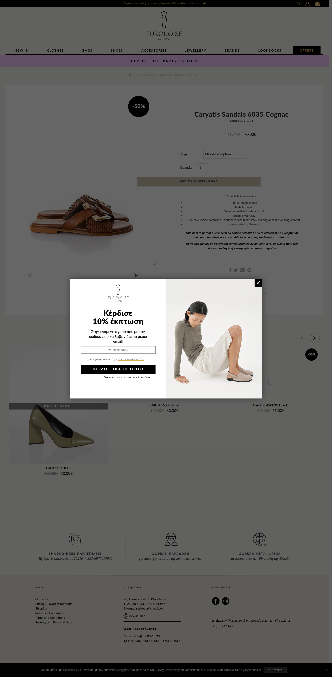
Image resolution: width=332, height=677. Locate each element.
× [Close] (258, 283)
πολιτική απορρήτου (131, 359)
